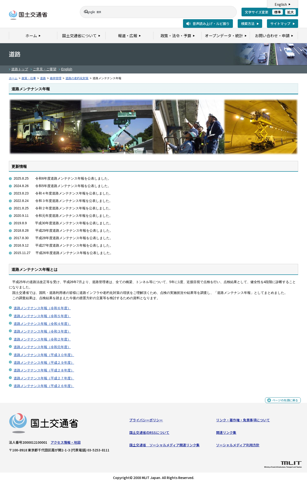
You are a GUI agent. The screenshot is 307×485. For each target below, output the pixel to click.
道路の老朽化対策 (77, 78)
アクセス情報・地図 (66, 443)
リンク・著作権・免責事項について (243, 420)
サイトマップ (280, 23)
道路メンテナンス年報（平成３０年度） (44, 355)
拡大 (290, 12)
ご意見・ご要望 (44, 69)
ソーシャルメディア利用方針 (238, 446)
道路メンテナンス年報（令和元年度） (42, 347)
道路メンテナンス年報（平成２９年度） (44, 362)
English (281, 4)
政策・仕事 (29, 78)
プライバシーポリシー (146, 420)
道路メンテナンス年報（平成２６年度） (44, 386)
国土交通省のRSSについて (149, 433)
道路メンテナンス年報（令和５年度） (42, 316)
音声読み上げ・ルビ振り (211, 23)
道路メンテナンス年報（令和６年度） (42, 308)
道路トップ (19, 69)
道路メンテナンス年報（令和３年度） (42, 331)
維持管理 (55, 78)
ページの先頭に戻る (283, 403)
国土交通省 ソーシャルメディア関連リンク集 (164, 446)
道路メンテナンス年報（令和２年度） (42, 339)
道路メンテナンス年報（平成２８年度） (44, 370)
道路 (43, 78)
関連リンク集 (226, 433)
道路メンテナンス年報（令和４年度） (42, 324)
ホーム (13, 78)
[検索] (152, 12)
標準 (277, 12)
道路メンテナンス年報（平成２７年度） (44, 378)
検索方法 (247, 23)
